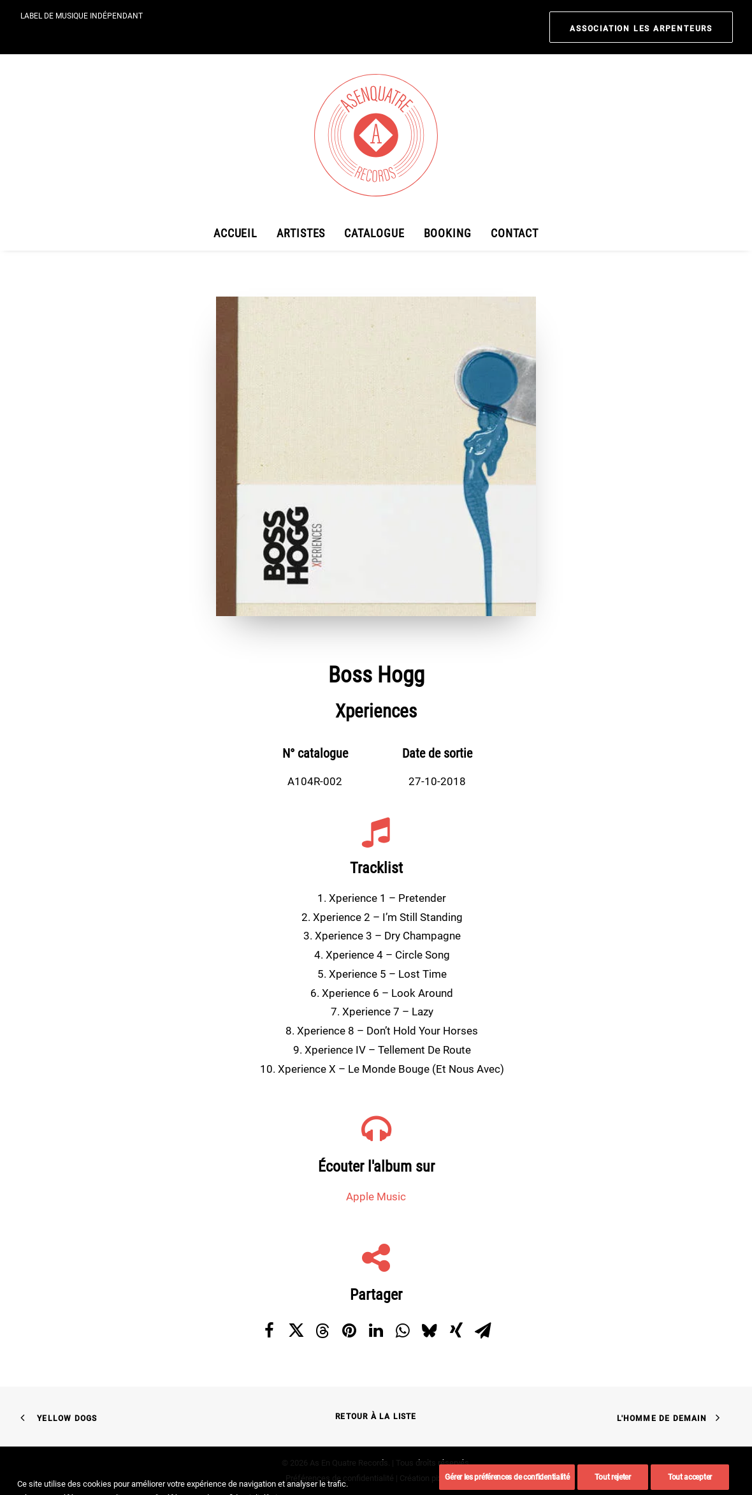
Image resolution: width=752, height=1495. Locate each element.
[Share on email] (483, 1330)
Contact (515, 233)
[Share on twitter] (295, 1330)
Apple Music (376, 1196)
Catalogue (374, 233)
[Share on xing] (456, 1330)
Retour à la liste (375, 1416)
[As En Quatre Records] (376, 135)
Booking (448, 233)
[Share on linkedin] (376, 1330)
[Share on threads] (322, 1330)
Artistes (301, 233)
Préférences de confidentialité (340, 1478)
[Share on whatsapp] (403, 1330)
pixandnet (448, 1478)
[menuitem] (641, 27)
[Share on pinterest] (349, 1330)
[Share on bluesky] (429, 1330)
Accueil (235, 233)
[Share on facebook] (269, 1330)
